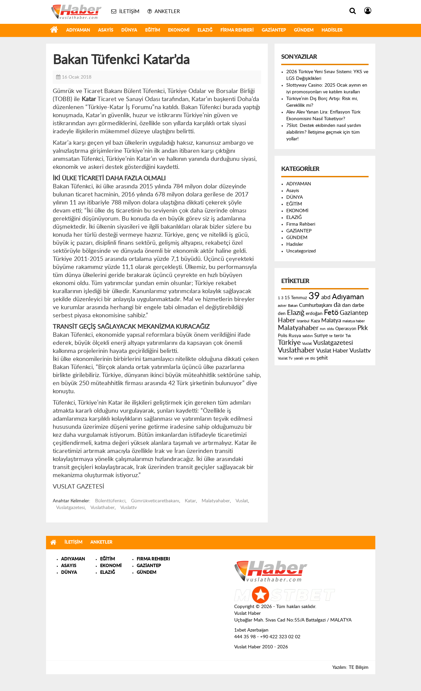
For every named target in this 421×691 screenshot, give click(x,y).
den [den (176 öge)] (282, 313)
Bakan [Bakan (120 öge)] (293, 306)
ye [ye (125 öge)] (307, 358)
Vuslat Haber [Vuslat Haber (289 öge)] (332, 351)
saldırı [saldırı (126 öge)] (307, 336)
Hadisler (332, 30)
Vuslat (242, 501)
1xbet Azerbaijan (251, 630)
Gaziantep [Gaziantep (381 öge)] (354, 313)
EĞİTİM (152, 30)
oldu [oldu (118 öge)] (330, 329)
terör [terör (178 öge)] (339, 335)
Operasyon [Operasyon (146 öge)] (345, 329)
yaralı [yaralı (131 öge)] (298, 358)
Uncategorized (301, 251)
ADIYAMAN (78, 30)
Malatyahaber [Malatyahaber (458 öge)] (298, 328)
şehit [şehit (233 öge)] (322, 358)
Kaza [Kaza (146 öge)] (315, 321)
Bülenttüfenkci (110, 501)
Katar (190, 501)
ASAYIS (68, 566)
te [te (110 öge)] (331, 336)
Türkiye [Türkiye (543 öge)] (289, 342)
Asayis (105, 30)
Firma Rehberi (237, 30)
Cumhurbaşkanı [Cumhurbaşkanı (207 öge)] (315, 305)
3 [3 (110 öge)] (282, 298)
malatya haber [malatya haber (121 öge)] (353, 321)
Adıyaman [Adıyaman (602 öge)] (348, 297)
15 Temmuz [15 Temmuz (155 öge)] (296, 298)
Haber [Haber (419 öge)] (286, 320)
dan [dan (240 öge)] (346, 305)
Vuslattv (128, 507)
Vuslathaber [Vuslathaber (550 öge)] (296, 350)
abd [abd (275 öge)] (326, 297)
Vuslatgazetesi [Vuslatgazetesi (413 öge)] (333, 342)
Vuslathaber (102, 507)
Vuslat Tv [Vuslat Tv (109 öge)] (285, 358)
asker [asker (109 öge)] (282, 306)
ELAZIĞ (205, 30)
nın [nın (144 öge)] (323, 329)
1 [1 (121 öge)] (279, 298)
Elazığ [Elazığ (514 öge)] (295, 312)
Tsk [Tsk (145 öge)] (348, 336)
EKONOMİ (179, 30)
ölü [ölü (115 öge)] (312, 358)
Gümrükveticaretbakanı (155, 501)
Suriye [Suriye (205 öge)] (321, 335)
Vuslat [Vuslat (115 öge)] (307, 344)
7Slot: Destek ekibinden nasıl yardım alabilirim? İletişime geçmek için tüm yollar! (323, 132)
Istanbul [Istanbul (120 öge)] (303, 321)
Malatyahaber (216, 501)
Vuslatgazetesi (70, 507)
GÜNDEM (303, 30)
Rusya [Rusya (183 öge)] (295, 335)
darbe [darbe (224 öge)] (358, 305)
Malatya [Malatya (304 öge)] (331, 320)
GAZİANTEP (274, 30)
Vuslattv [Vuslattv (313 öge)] (360, 351)
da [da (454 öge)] (337, 305)
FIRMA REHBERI (153, 559)
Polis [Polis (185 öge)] (282, 335)
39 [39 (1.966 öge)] (314, 296)
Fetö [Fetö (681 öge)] (331, 312)
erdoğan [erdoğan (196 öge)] (314, 313)
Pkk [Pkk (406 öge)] (362, 328)
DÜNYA (129, 30)
